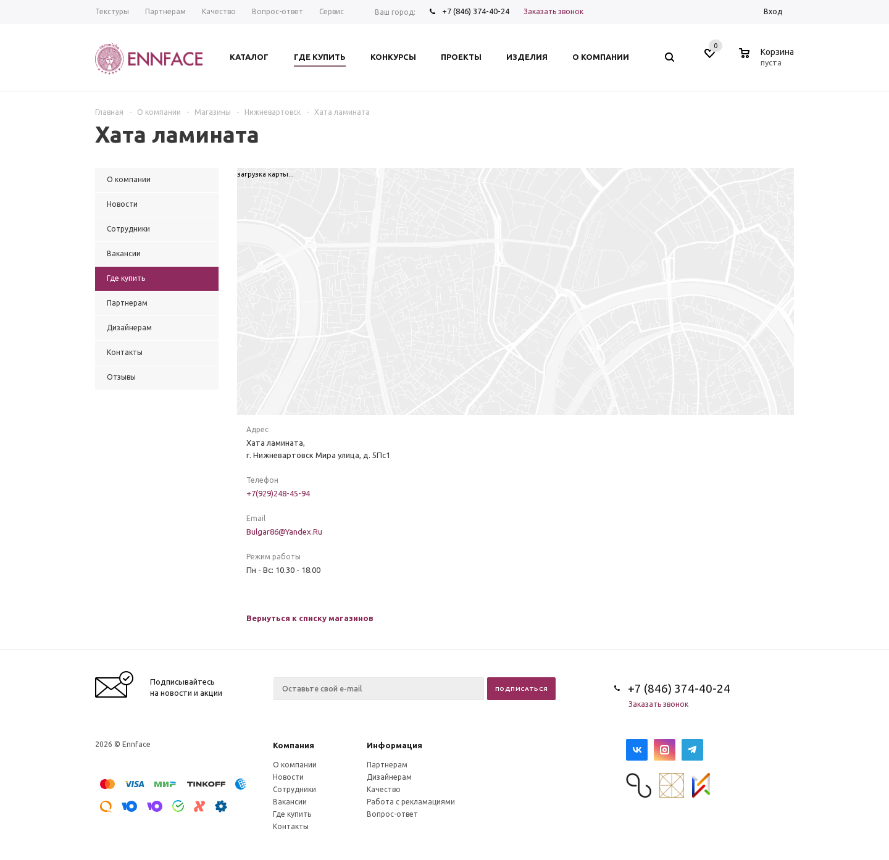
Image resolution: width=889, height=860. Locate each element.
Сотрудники (294, 789)
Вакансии (290, 802)
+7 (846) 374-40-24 (475, 11)
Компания (293, 745)
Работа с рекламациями (411, 802)
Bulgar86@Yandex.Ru (284, 531)
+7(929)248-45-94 (278, 493)
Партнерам (387, 765)
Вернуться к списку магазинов (310, 618)
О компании (295, 765)
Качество (384, 789)
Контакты (291, 826)
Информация (394, 745)
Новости (288, 777)
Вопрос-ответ (392, 814)
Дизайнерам (389, 777)
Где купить (292, 814)
